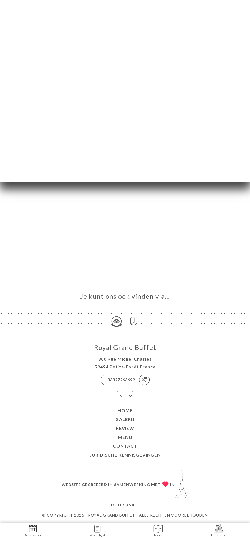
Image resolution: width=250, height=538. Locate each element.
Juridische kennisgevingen (125, 454)
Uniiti (132, 504)
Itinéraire (218, 530)
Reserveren (33, 530)
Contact (125, 446)
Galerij (125, 419)
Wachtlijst (97, 530)
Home (125, 410)
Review (125, 428)
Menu (125, 437)
